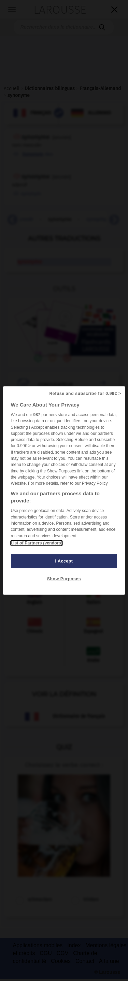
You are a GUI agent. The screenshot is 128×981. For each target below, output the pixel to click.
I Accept (64, 561)
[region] (64, 490)
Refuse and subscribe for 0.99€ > (85, 393)
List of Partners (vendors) (36, 543)
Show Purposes (64, 579)
